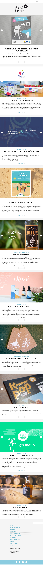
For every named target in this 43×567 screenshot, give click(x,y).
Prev (2, 30)
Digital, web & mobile (15, 533)
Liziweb (37, 513)
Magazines (21, 405)
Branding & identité (21, 98)
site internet (29, 513)
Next (41, 30)
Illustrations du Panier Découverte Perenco (21, 358)
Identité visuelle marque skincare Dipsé (21, 306)
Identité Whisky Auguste (21, 507)
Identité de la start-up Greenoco (21, 456)
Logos (11, 525)
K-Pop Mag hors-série (21, 408)
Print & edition (13, 531)
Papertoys (12, 541)
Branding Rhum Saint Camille (21, 254)
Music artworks (14, 543)
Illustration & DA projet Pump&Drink (21, 202)
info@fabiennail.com (14, 553)
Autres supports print (18, 356)
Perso (11, 545)
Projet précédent (38, 522)
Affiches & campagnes (15, 539)
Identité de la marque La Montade (21, 100)
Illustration (21, 200)
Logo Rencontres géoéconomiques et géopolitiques (21, 151)
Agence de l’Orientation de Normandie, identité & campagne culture (21, 50)
